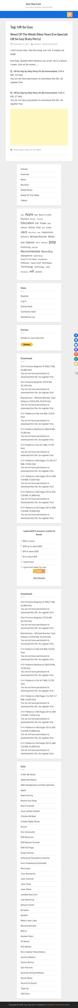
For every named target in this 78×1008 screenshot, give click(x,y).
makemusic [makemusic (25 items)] (47, 232)
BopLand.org (27, 795)
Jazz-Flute (26, 884)
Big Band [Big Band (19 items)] (25, 219)
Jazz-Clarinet (27, 879)
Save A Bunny (27, 962)
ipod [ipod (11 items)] (43, 228)
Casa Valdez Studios (30, 811)
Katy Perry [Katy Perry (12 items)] (32, 232)
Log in (23, 301)
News (23, 179)
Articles (24, 169)
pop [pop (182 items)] (52, 242)
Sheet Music (18, 150)
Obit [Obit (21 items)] (23, 242)
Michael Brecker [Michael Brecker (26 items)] (38, 236)
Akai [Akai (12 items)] (22, 215)
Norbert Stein (27, 936)
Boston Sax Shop (29, 800)
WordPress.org (28, 317)
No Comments (51, 44)
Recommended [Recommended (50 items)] (30, 251)
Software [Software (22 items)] (25, 263)
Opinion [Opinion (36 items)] (30, 242)
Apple (23, 790)
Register (25, 296)
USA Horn (25, 993)
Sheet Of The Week (33, 150)
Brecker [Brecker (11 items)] (33, 219)
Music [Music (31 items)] (51, 236)
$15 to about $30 (31, 551)
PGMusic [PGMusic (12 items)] (44, 243)
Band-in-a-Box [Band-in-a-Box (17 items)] (45, 215)
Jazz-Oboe (26, 889)
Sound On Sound (29, 983)
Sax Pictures (27, 967)
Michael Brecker (28, 926)
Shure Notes (26, 978)
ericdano (37, 44)
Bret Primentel (27, 806)
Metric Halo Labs (29, 920)
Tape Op (25, 988)
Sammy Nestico (28, 957)
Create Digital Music (30, 821)
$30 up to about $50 (32, 546)
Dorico (24, 826)
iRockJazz (25, 868)
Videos (24, 200)
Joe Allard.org (27, 899)
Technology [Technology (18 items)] (39, 267)
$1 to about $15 (30, 556)
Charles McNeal (28, 816)
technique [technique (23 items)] (47, 263)
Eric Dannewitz (28, 832)
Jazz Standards (28, 873)
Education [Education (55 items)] (27, 223)
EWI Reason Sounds (30, 842)
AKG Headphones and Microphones (37, 785)
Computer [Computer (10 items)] (40, 219)
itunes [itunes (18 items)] (48, 227)
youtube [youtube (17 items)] (38, 272)
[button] (76, 335)
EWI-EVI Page (27, 847)
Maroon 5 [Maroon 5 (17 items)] (25, 237)
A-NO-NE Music (28, 774)
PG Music (25, 941)
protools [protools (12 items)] (35, 247)
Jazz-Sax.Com (33, 3)
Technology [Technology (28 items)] (27, 266)
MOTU (24, 931)
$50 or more (29, 541)
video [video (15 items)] (48, 267)
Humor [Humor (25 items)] (31, 227)
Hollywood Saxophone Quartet (35, 858)
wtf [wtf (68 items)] (31, 271)
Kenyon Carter (27, 905)
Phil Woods (26, 946)
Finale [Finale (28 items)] (43, 223)
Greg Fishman (27, 853)
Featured (25, 174)
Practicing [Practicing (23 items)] (26, 247)
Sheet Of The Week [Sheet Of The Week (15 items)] (29, 259)
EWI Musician (27, 837)
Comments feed (28, 311)
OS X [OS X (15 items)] (38, 243)
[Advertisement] (39, 127)
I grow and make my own (34, 567)
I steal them (28, 562)
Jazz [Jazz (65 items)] (24, 232)
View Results (39, 578)
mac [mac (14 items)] (39, 232)
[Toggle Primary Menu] (69, 14)
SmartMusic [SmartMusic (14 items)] (42, 259)
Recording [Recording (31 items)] (47, 251)
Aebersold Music (29, 780)
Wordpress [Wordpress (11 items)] (24, 272)
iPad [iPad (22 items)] (38, 227)
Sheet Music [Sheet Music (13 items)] (38, 256)
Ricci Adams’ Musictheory (33, 952)
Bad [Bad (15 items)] (36, 215)
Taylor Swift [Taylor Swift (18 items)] (36, 263)
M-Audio (25, 910)
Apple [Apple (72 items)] (29, 214)
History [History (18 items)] (24, 227)
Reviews (25, 185)
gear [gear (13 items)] (49, 223)
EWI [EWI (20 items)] (37, 223)
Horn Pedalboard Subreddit (33, 863)
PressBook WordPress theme (57, 1005)
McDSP (24, 915)
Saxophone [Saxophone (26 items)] (26, 255)
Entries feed (26, 306)
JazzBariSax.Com (29, 894)
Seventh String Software (32, 973)
